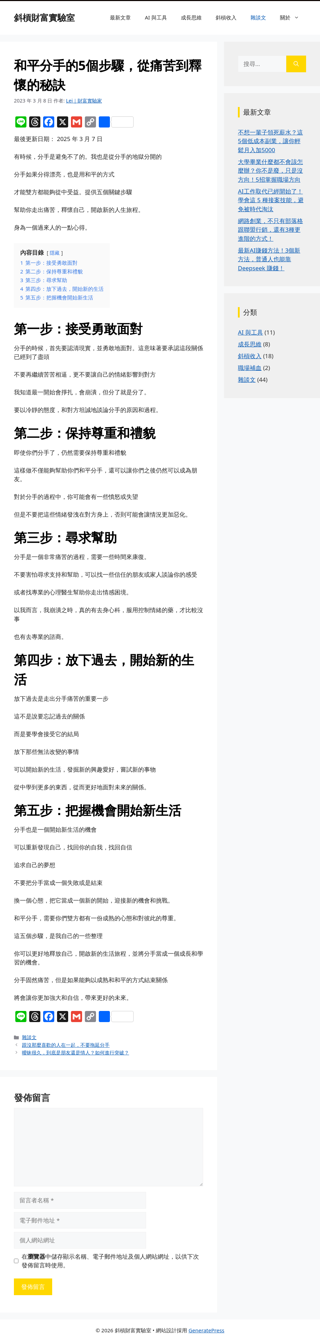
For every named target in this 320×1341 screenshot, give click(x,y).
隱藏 (54, 252)
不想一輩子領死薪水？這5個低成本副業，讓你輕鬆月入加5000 (270, 141)
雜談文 (258, 17)
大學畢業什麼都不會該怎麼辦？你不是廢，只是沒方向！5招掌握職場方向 (270, 170)
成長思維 (191, 17)
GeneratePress (206, 1330)
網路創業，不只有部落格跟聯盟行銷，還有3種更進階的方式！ (270, 229)
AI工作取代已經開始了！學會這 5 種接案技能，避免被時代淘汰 (271, 200)
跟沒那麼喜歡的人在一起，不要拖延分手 (66, 1045)
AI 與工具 (156, 17)
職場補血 (250, 368)
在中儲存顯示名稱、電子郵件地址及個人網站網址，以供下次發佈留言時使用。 (110, 1260)
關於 (293, 17)
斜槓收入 (226, 17)
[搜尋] (296, 64)
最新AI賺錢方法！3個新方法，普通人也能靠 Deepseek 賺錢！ (269, 259)
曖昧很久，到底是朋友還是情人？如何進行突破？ (75, 1052)
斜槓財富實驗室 (44, 17)
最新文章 (120, 17)
